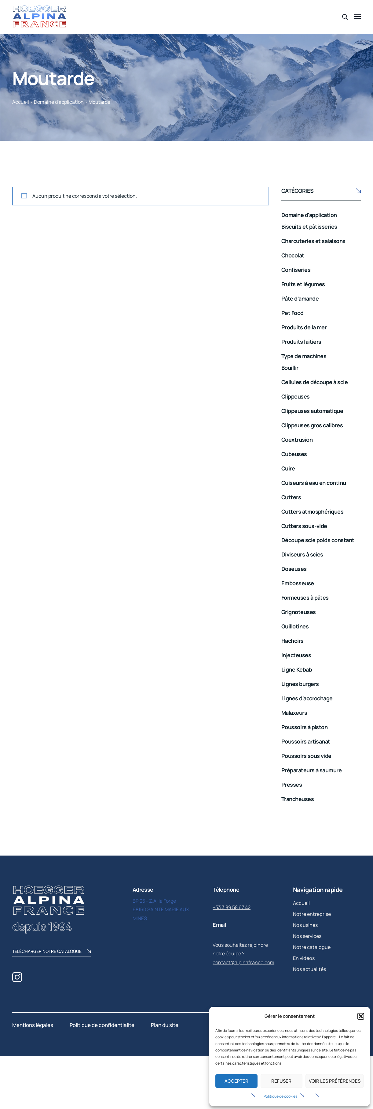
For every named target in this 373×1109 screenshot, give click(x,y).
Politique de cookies (280, 1096)
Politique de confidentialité (102, 1024)
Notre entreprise (312, 914)
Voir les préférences (334, 1081)
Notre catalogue (312, 947)
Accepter (236, 1081)
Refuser (281, 1081)
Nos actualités (309, 969)
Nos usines (305, 925)
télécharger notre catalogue (51, 952)
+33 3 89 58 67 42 (231, 907)
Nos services (307, 936)
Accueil (20, 102)
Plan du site (164, 1024)
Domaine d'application (59, 102)
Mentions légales (32, 1024)
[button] (361, 1016)
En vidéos (304, 958)
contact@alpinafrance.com (243, 962)
